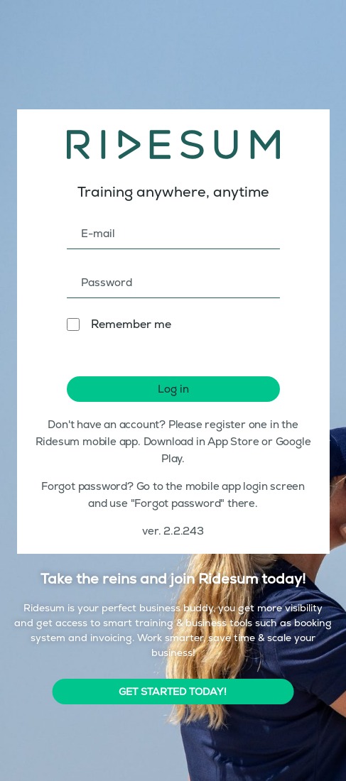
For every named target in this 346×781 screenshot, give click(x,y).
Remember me (131, 324)
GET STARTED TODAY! (173, 691)
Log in (173, 388)
